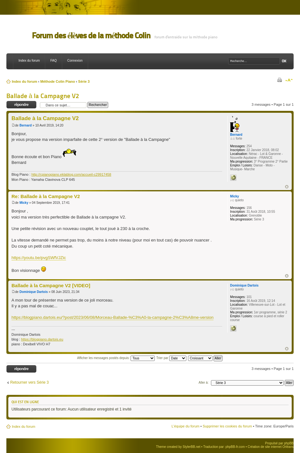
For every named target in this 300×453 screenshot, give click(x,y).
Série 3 (84, 81)
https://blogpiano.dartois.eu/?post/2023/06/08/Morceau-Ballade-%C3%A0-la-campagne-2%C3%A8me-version (112, 317)
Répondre (21, 105)
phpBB (289, 443)
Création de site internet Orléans (271, 447)
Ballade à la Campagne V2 (42, 96)
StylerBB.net (191, 447)
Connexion (75, 60)
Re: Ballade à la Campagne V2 (45, 196)
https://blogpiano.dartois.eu (42, 339)
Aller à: (203, 382)
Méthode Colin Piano (57, 81)
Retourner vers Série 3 (29, 382)
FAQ (53, 60)
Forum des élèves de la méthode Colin (91, 36)
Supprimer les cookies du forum (227, 426)
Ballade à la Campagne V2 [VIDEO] (50, 285)
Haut (287, 186)
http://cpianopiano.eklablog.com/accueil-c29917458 (71, 174)
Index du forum (29, 60)
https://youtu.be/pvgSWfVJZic (38, 257)
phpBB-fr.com (235, 447)
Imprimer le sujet (279, 80)
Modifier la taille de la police (289, 80)
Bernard (25, 125)
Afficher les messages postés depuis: (116, 358)
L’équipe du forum (185, 426)
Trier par (171, 358)
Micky (23, 202)
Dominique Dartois (33, 292)
